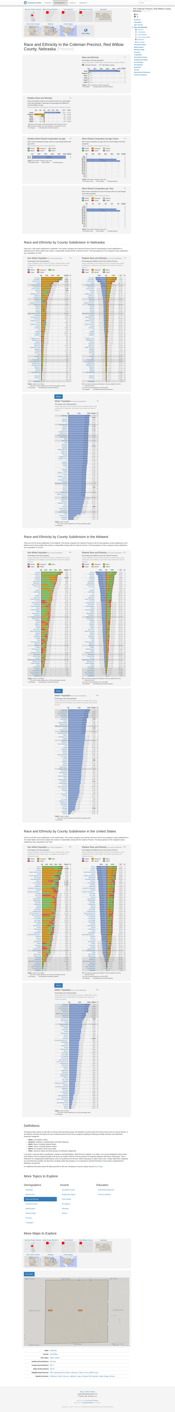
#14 (70, 552)
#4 (125, 138)
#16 (97, 695)
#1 (125, 57)
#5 (125, 188)
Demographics (60, 3)
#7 (125, 258)
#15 (124, 552)
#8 (97, 401)
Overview (48, 3)
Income (73, 3)
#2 (70, 98)
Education (83, 3)
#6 (70, 258)
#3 (70, 138)
